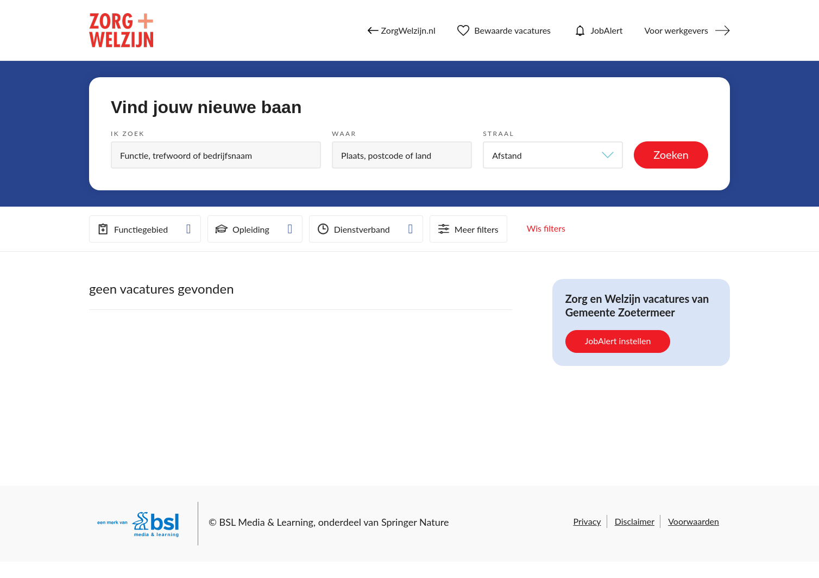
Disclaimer (634, 521)
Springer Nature (415, 522)
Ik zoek (128, 133)
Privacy (587, 521)
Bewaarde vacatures (504, 30)
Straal (498, 133)
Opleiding (241, 229)
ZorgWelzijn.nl (402, 30)
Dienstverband (352, 229)
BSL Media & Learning (266, 522)
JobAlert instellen (618, 340)
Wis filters (546, 228)
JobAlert (597, 30)
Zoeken (671, 154)
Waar (344, 133)
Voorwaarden (693, 521)
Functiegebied (131, 229)
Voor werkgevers (676, 30)
